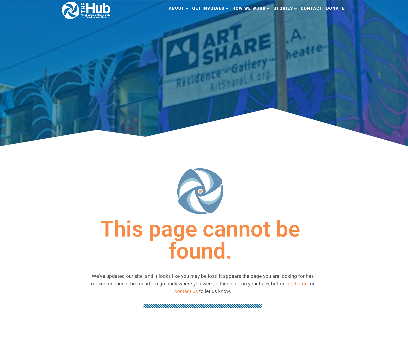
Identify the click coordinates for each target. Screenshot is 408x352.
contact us (186, 291)
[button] (178, 9)
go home (298, 284)
